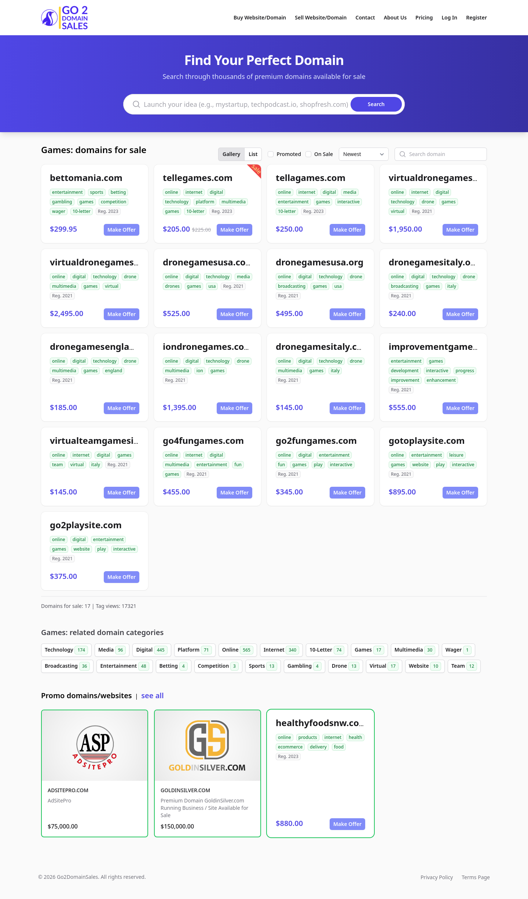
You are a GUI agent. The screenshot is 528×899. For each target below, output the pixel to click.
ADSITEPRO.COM (68, 790)
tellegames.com (197, 177)
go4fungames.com (203, 440)
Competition (218, 666)
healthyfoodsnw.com (321, 723)
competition (113, 202)
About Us (395, 17)
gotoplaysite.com (427, 440)
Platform (195, 650)
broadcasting (291, 286)
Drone (345, 666)
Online (237, 650)
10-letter (82, 211)
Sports (263, 666)
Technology (66, 650)
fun (237, 464)
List (253, 154)
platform (205, 202)
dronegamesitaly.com (323, 346)
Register (476, 17)
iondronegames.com (208, 346)
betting (118, 192)
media (349, 192)
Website (425, 666)
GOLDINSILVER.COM (185, 790)
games (87, 202)
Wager (458, 650)
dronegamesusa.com (208, 262)
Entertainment (124, 666)
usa (212, 286)
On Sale (323, 154)
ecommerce (290, 747)
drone (428, 202)
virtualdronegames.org (100, 262)
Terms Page (476, 877)
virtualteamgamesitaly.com (110, 440)
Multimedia (415, 650)
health (355, 737)
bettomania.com (86, 177)
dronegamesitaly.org (434, 262)
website (420, 464)
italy (451, 286)
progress (465, 370)
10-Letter (326, 650)
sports (96, 192)
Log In (449, 17)
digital (216, 192)
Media (112, 650)
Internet (281, 650)
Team (464, 666)
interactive (348, 202)
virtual (397, 211)
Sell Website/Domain (320, 17)
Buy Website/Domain (260, 17)
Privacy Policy (437, 877)
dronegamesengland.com (106, 346)
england (113, 370)
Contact (365, 17)
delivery (318, 747)
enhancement (441, 380)
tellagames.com (310, 177)
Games (369, 650)
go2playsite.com (86, 525)
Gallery (231, 154)
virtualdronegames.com (441, 177)
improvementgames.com (443, 346)
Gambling (304, 666)
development (405, 370)
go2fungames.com (316, 440)
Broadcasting (67, 666)
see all (152, 695)
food (339, 747)
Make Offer (121, 229)
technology (176, 202)
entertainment (67, 192)
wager (58, 211)
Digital (151, 650)
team (57, 464)
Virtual (384, 666)
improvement (405, 380)
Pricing (424, 17)
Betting (174, 666)
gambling (62, 202)
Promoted (288, 154)
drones (172, 286)
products (307, 737)
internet (194, 192)
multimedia (233, 202)
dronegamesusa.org (319, 262)
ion (200, 370)
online (171, 192)
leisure (456, 455)
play (318, 464)
